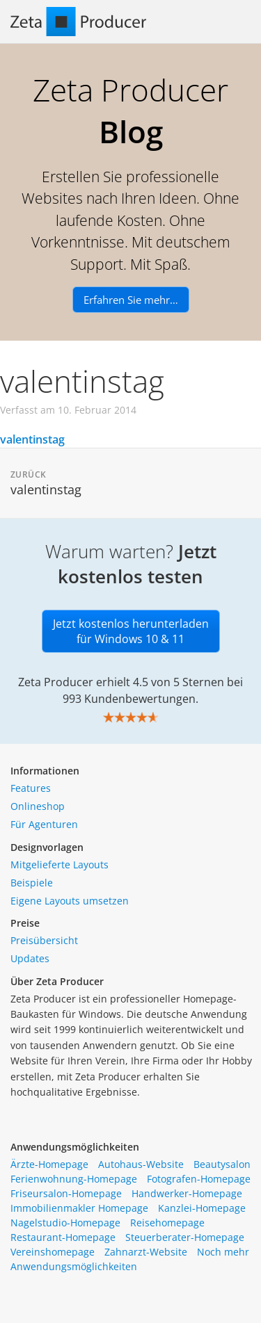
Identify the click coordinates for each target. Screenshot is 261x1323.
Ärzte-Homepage (49, 1164)
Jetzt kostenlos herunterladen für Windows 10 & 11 (131, 631)
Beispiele (31, 882)
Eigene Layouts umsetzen (69, 900)
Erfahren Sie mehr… (131, 300)
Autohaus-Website (141, 1164)
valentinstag (32, 439)
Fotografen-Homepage (199, 1178)
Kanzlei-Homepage (202, 1208)
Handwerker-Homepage (187, 1193)
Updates (29, 958)
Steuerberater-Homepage (184, 1237)
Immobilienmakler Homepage (79, 1208)
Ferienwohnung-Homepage (73, 1178)
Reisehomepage (167, 1222)
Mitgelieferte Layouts (59, 864)
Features (30, 788)
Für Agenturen (44, 824)
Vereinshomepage (52, 1251)
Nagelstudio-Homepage (65, 1222)
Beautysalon (222, 1164)
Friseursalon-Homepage (66, 1193)
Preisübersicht (44, 940)
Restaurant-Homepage (63, 1237)
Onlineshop (37, 806)
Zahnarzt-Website (145, 1251)
